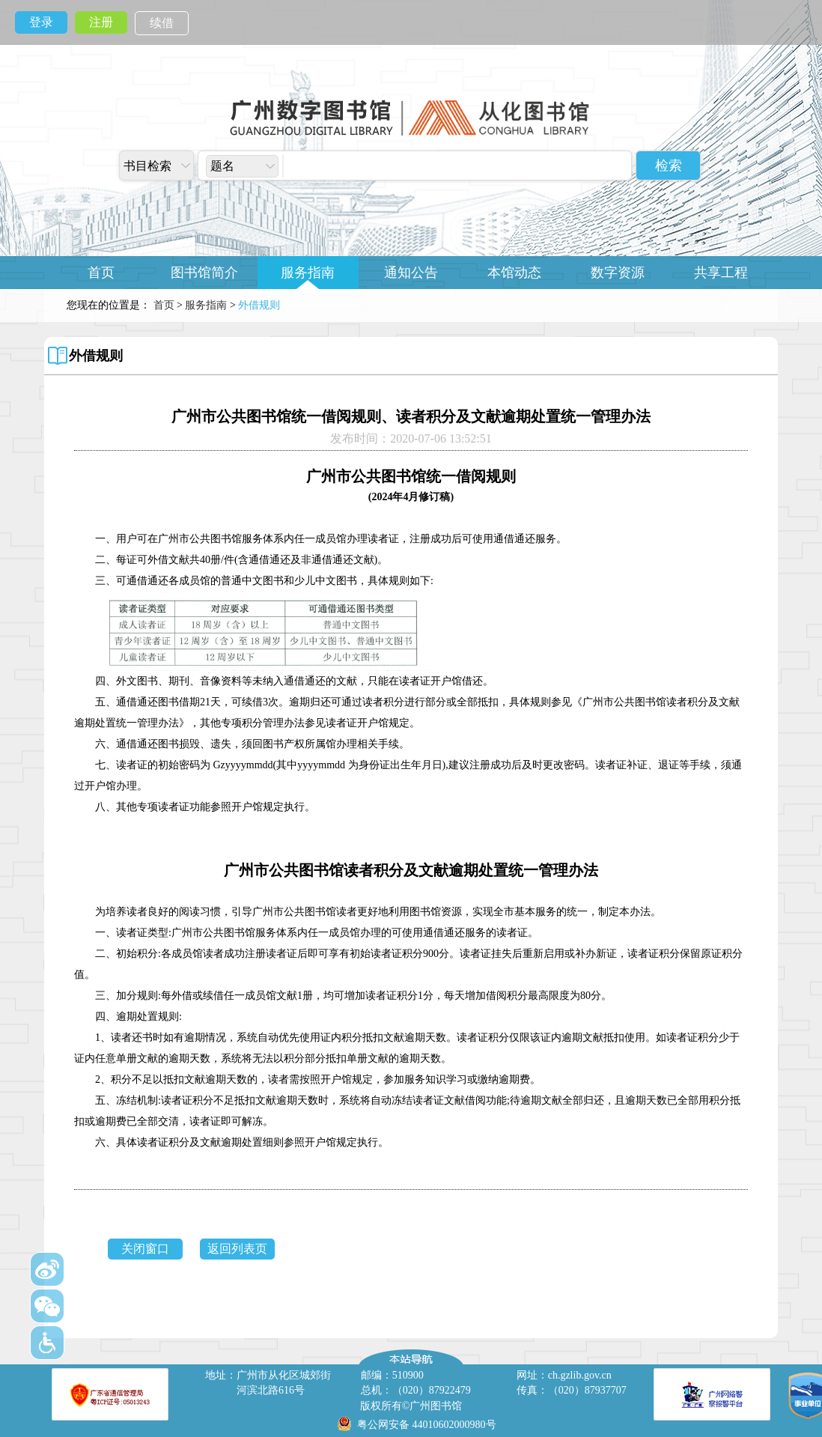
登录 (41, 22)
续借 (162, 22)
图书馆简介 (204, 272)
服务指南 (308, 272)
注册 (101, 22)
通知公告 (411, 272)
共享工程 (721, 272)
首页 (101, 272)
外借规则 (96, 355)
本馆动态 (514, 272)
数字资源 (618, 272)
